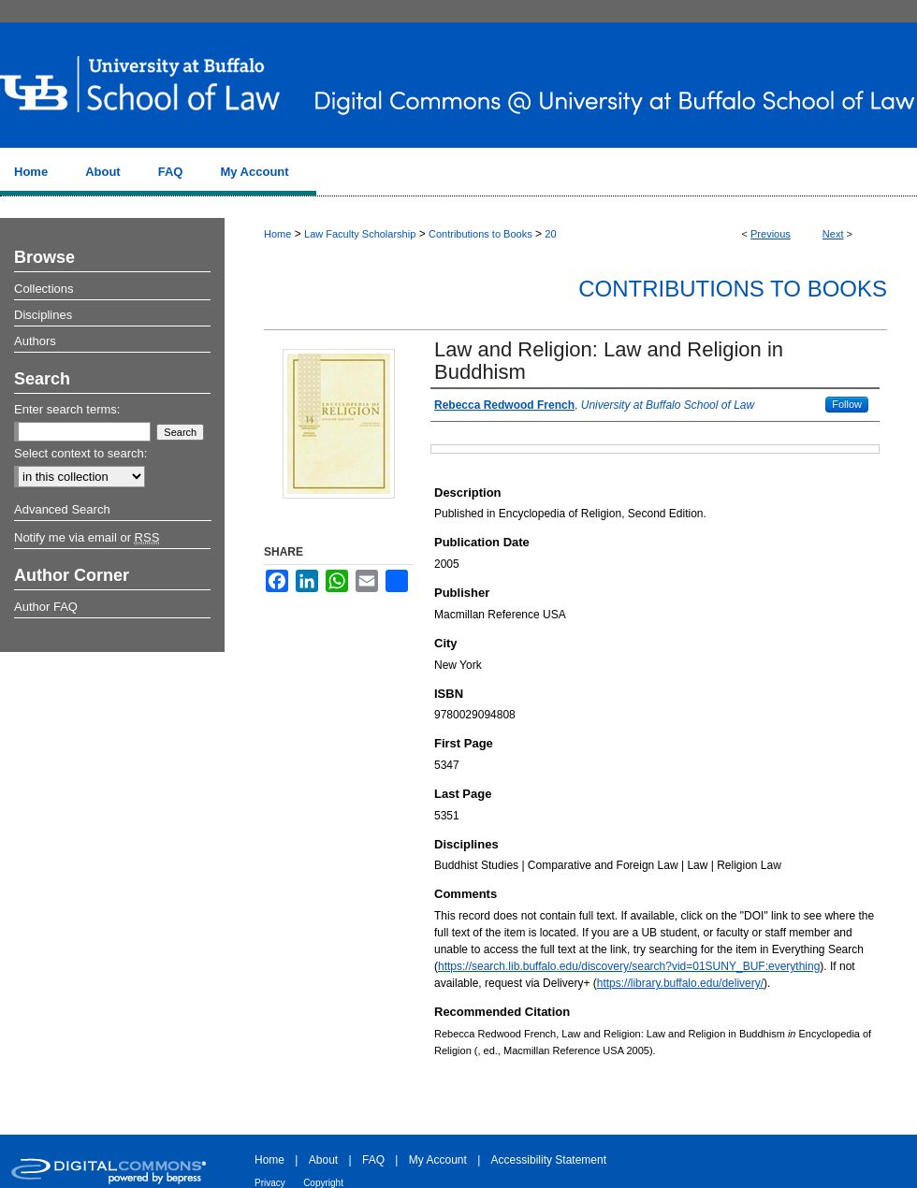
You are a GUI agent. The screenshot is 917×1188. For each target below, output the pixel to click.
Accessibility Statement (548, 1159)
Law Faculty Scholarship (359, 233)
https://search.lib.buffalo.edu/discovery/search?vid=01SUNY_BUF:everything (629, 966)
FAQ (373, 1159)
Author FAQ (46, 607)
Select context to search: (80, 453)
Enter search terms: (67, 409)
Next (833, 233)
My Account (438, 1159)
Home (277, 233)
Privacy (270, 1183)
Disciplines (43, 315)
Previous (770, 233)
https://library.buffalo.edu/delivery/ (680, 983)
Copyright (323, 1183)
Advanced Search (62, 509)
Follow (847, 404)
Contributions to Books (480, 233)
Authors (35, 341)
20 (550, 233)
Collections (44, 289)
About (323, 1159)
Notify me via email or (86, 537)
